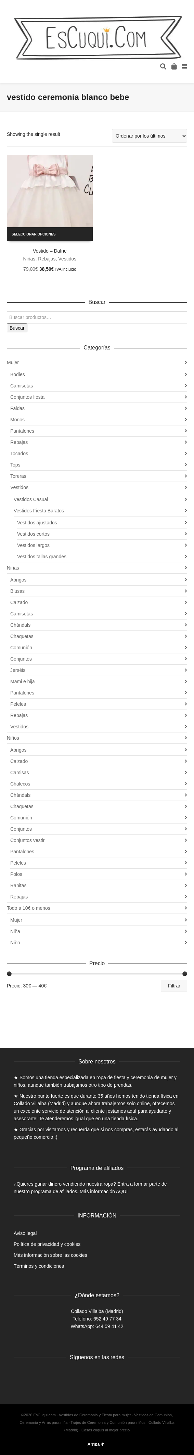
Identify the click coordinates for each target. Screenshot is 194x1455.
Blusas (17, 591)
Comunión (21, 647)
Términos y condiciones (39, 1266)
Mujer (13, 362)
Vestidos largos (33, 545)
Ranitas (18, 885)
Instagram (49, 1374)
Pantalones (22, 431)
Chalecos (20, 784)
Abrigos (18, 580)
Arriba (96, 1444)
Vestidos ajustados (37, 522)
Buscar (17, 328)
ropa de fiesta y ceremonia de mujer (134, 1077)
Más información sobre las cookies (50, 1255)
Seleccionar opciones (33, 234)
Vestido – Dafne (50, 251)
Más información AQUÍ (104, 1191)
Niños (13, 738)
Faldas (17, 408)
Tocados (19, 453)
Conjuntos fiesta (27, 397)
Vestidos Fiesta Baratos (39, 510)
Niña (15, 931)
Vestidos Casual (31, 499)
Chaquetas (22, 636)
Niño (15, 942)
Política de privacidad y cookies (47, 1244)
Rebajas (46, 258)
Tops (15, 465)
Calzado (19, 602)
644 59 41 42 (109, 1326)
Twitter (34, 1374)
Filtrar (174, 985)
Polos (16, 874)
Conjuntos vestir (27, 840)
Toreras (18, 476)
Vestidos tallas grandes (41, 556)
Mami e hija (22, 681)
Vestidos (67, 258)
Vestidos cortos (33, 534)
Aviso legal (25, 1233)
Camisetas (21, 385)
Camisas (19, 772)
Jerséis (17, 670)
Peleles (18, 704)
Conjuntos (21, 659)
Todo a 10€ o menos (28, 908)
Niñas (29, 258)
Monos (17, 419)
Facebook (19, 1374)
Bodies (17, 374)
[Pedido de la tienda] (149, 136)
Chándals (20, 625)
